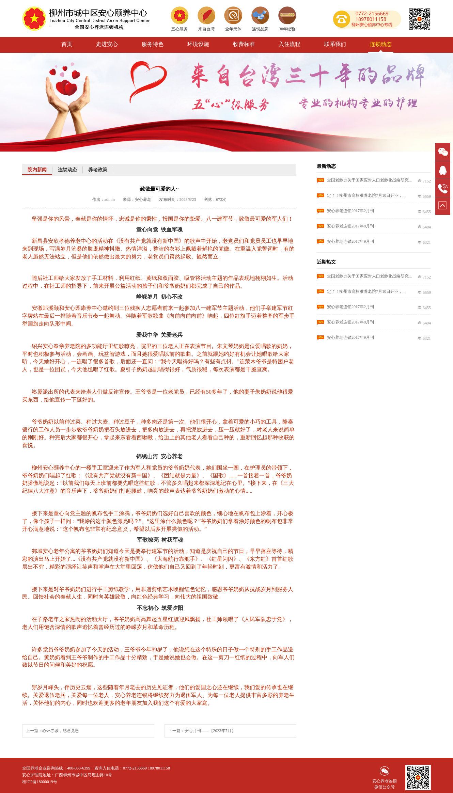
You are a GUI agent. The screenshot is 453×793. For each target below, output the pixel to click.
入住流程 (289, 44)
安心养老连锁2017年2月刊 (350, 210)
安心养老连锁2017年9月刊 (350, 241)
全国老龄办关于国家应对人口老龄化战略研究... (369, 180)
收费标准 (244, 44)
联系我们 (335, 44)
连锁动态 (381, 44)
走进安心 (107, 44)
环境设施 (198, 44)
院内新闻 (37, 169)
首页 (66, 44)
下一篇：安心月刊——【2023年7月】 (202, 730)
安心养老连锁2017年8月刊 (350, 226)
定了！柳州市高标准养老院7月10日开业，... (366, 195)
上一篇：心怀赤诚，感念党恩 (52, 730)
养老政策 (97, 169)
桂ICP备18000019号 (39, 781)
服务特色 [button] (152, 44)
